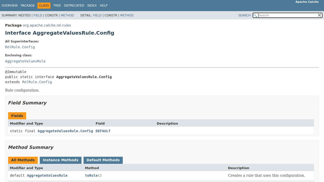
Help (104, 5)
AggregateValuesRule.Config (65, 131)
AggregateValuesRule (25, 61)
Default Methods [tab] (103, 160)
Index (92, 5)
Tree (57, 5)
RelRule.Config (20, 47)
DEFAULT (103, 131)
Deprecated (74, 5)
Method (67, 15)
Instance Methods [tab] (60, 160)
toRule (91, 175)
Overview (10, 5)
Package (28, 5)
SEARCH (244, 15)
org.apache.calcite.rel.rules (47, 25)
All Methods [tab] (23, 160)
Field (37, 15)
